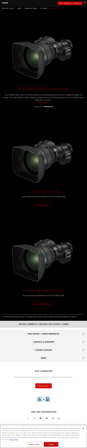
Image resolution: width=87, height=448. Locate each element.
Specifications (44, 308)
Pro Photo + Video (69, 3)
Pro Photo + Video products (43, 334)
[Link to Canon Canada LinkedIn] (59, 418)
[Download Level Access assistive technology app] (43, 399)
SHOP (43, 358)
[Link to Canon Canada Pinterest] (52, 418)
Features (44, 209)
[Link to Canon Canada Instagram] (46, 418)
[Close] (83, 428)
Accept (51, 444)
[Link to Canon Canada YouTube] (40, 418)
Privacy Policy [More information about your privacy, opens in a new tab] (14, 439)
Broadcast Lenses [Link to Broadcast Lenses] (31, 8)
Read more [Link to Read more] (43, 107)
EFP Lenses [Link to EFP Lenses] (43, 8)
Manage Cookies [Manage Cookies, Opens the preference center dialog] (34, 444)
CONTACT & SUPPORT (43, 342)
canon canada (43, 350)
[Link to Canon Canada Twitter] (34, 418)
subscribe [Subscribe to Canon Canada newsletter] (44, 385)
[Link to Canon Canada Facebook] (28, 418)
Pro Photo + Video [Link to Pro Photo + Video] (8, 8)
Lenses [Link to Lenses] (19, 8)
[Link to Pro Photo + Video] (5, 2)
